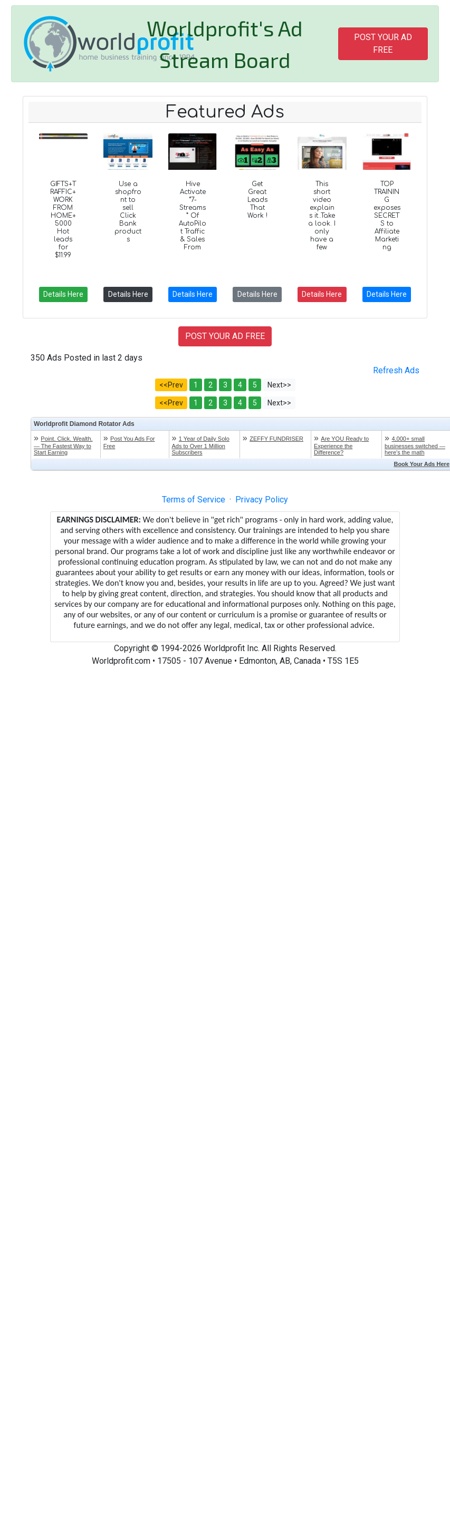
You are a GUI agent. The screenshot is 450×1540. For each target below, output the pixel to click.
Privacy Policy (261, 500)
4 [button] (240, 385)
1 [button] (196, 385)
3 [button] (225, 385)
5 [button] (255, 385)
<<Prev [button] (171, 385)
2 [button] (210, 385)
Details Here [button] (63, 294)
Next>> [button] (279, 385)
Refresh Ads (396, 370)
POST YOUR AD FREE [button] (383, 43)
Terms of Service (193, 500)
